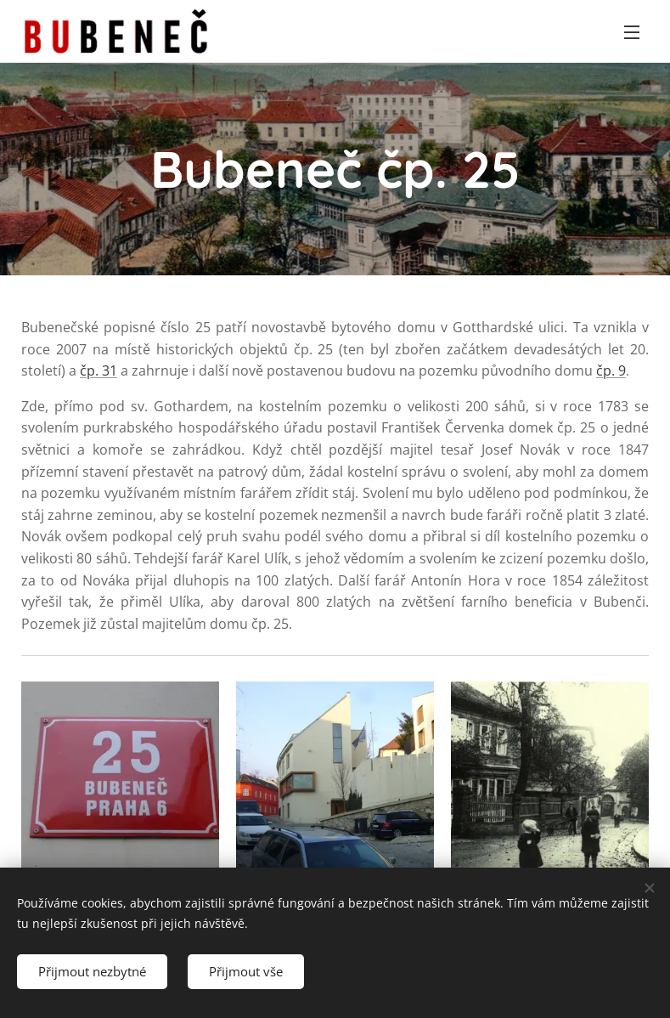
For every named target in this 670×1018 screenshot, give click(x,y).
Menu (631, 32)
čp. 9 (611, 370)
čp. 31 (98, 370)
